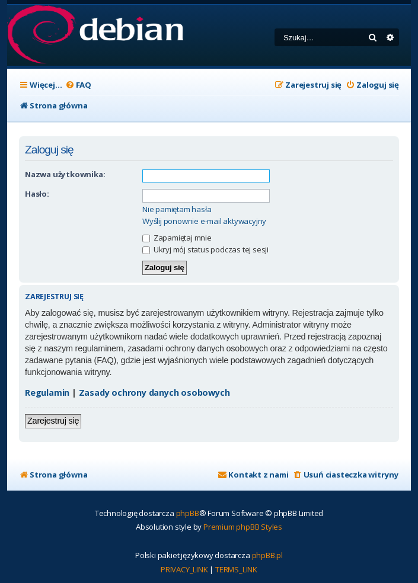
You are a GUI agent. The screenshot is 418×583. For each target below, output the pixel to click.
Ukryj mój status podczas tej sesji (205, 249)
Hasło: (37, 193)
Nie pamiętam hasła (176, 209)
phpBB (187, 513)
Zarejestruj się (53, 420)
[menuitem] (78, 85)
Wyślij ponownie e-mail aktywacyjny (204, 221)
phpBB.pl (267, 555)
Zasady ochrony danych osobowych (154, 392)
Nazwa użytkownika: (65, 174)
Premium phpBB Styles (242, 526)
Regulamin (47, 392)
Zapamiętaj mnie (177, 237)
